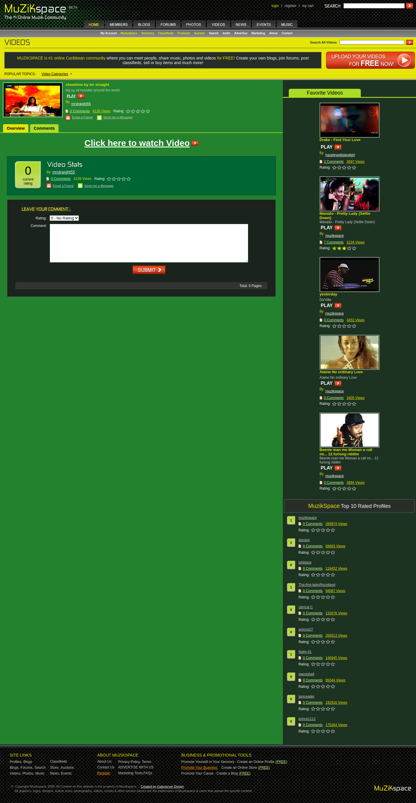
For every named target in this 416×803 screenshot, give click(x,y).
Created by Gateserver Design (162, 786)
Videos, (15, 773)
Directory (147, 33)
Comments (44, 128)
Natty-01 (305, 652)
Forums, (27, 768)
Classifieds (165, 33)
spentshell (306, 674)
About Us (104, 761)
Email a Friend (82, 117)
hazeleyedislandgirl (340, 155)
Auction (199, 33)
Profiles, (16, 762)
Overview (16, 128)
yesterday (328, 294)
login (275, 6)
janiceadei (306, 696)
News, (55, 773)
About (273, 33)
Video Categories (54, 74)
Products (184, 33)
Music (39, 773)
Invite (226, 33)
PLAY (71, 96)
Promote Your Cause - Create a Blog (209, 773)
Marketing (258, 33)
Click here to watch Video (137, 143)
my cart (307, 6)
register (290, 6)
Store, (54, 768)
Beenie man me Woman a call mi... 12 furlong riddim (346, 451)
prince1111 (307, 719)
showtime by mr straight (87, 84)
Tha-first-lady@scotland (317, 585)
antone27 (306, 629)
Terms (146, 762)
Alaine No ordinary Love (341, 372)
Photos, (28, 773)
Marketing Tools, (131, 773)
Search (213, 33)
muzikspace (334, 236)
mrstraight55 (81, 104)
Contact (287, 33)
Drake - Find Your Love (340, 140)
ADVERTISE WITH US (136, 767)
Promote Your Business (199, 768)
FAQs (148, 773)
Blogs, (14, 768)
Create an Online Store (239, 768)
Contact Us (105, 767)
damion (304, 540)
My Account (109, 33)
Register (103, 773)
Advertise (240, 33)
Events (66, 773)
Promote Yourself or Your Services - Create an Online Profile (227, 762)
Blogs (27, 762)
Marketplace (129, 33)
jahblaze (305, 562)
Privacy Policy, (129, 762)
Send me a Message (118, 117)
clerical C (306, 607)
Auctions (67, 768)
